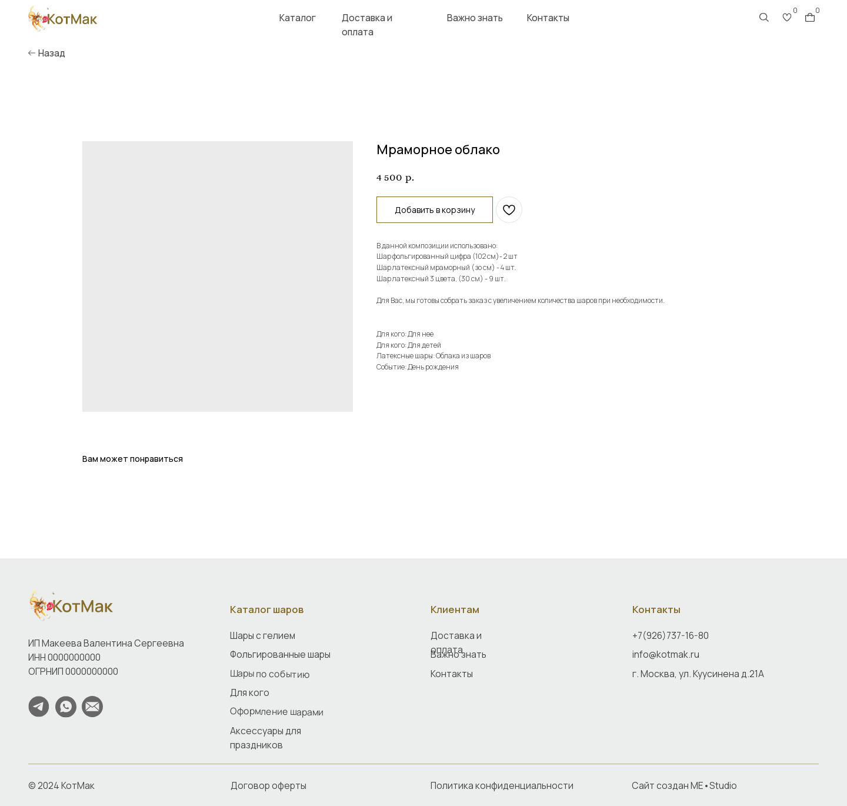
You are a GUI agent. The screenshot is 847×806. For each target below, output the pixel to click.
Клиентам (455, 609)
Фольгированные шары (280, 654)
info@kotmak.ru (665, 654)
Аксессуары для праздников (265, 737)
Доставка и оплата (367, 24)
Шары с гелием (262, 635)
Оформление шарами (277, 711)
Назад (51, 52)
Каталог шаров (267, 609)
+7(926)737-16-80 (670, 635)
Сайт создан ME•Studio (684, 785)
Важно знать (475, 17)
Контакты (548, 17)
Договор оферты (268, 785)
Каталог (297, 17)
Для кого (249, 692)
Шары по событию (269, 673)
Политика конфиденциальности (502, 785)
